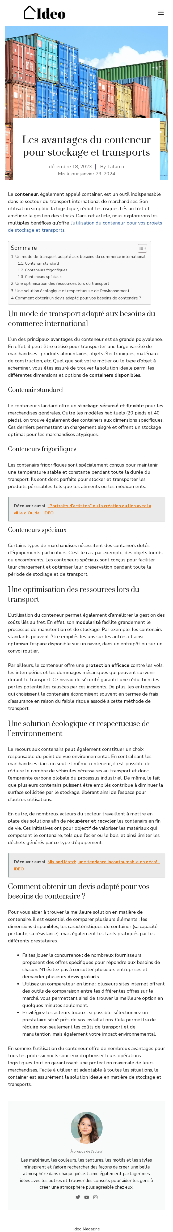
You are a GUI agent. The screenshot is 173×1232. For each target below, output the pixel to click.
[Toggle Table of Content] (140, 248)
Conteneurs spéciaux (43, 276)
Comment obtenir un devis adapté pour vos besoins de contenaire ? (78, 298)
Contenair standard (42, 263)
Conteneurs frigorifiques (46, 270)
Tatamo (115, 166)
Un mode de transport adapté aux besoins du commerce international (80, 257)
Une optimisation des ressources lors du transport (62, 283)
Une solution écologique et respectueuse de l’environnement (72, 291)
